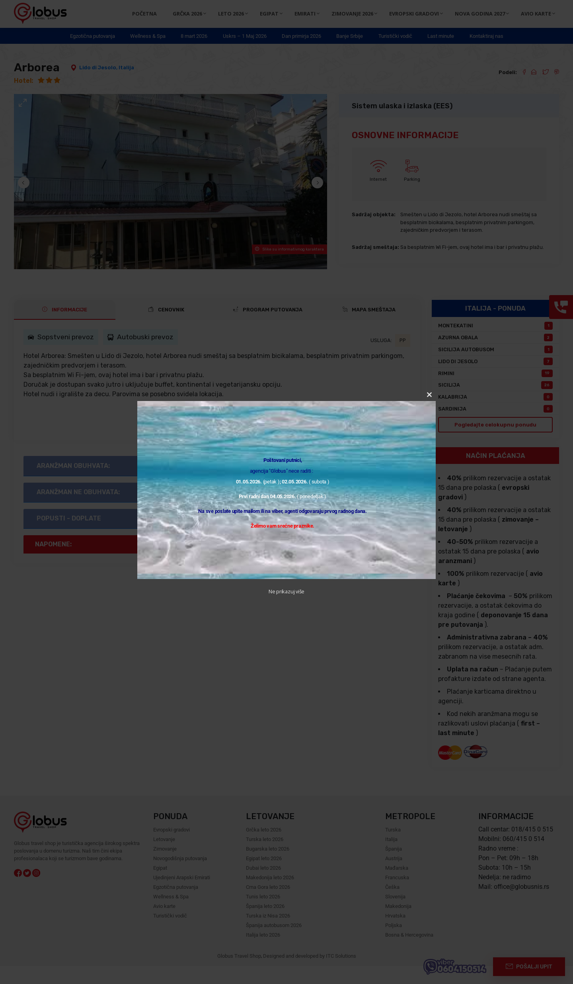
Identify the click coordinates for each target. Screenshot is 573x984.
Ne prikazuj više (286, 591)
